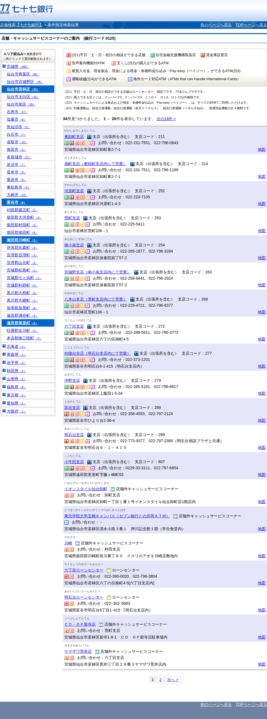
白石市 (16, 134)
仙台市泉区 (21, 104)
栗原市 (16, 179)
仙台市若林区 (23, 89)
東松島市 (18, 187)
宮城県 (18, 66)
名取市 (17, 142)
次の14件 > (166, 118)
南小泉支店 (74, 245)
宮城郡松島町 (22, 270)
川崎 (68, 543)
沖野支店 (72, 380)
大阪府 (16, 411)
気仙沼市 (18, 127)
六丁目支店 (74, 326)
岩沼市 (16, 164)
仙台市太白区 (23, 96)
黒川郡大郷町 (22, 300)
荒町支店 (72, 218)
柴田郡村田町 (22, 225)
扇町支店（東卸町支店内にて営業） (95, 163)
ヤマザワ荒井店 (78, 651)
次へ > (172, 679)
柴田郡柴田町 (22, 232)
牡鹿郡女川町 (22, 330)
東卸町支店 (74, 136)
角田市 (16, 149)
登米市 (16, 172)
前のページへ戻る (216, 25)
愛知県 (16, 403)
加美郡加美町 (22, 308)
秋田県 (16, 370)
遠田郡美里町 (22, 323)
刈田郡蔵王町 (22, 210)
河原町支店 (74, 191)
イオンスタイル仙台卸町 (85, 489)
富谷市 (16, 202)
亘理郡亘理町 (22, 255)
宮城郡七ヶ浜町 (24, 277)
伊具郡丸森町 (22, 247)
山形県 (16, 379)
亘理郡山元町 (22, 262)
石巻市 (17, 111)
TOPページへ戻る (251, 25)
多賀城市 (19, 157)
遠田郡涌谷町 (22, 315)
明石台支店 (74, 434)
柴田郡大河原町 (24, 217)
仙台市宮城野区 (25, 81)
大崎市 (17, 194)
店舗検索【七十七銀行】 (21, 25)
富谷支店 (72, 407)
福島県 (16, 387)
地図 (262, 149)
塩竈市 (16, 119)
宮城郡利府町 (22, 285)
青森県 (16, 354)
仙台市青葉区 (23, 74)
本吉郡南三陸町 (24, 338)
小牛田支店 (74, 462)
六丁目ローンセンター (83, 570)
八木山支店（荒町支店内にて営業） (95, 299)
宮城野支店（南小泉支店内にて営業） (97, 272)
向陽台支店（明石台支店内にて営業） (97, 353)
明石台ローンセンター (83, 597)
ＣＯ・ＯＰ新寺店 (80, 624)
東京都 (16, 395)
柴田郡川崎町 (22, 240)
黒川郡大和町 (22, 293)
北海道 (16, 346)
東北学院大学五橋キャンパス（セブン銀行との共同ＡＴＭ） (117, 516)
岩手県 (16, 362)
